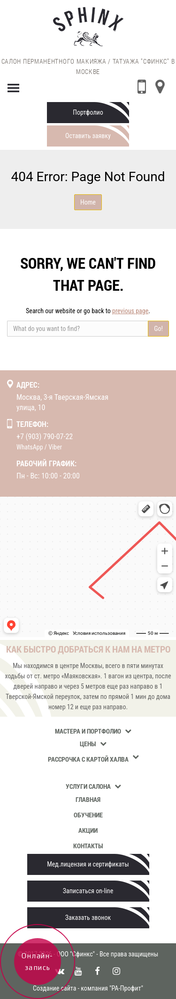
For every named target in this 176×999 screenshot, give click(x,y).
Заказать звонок (88, 917)
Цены (88, 743)
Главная (88, 799)
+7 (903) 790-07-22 (44, 436)
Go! (158, 328)
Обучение (88, 814)
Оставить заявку (88, 136)
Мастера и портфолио (88, 731)
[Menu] (14, 86)
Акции (88, 830)
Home (88, 202)
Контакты (88, 845)
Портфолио (88, 112)
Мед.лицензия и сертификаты (88, 864)
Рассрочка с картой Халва (88, 759)
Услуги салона (88, 786)
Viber (55, 447)
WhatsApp (29, 447)
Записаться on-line (88, 891)
